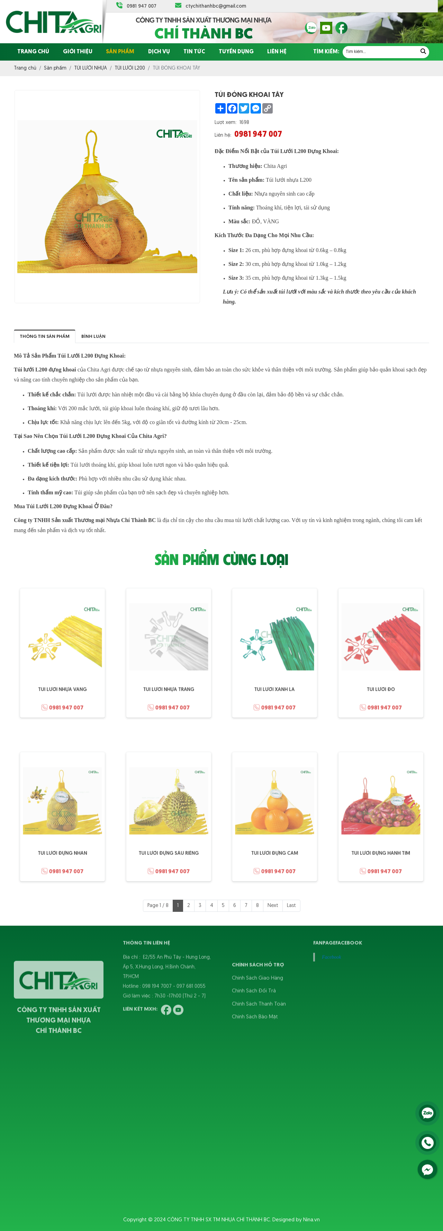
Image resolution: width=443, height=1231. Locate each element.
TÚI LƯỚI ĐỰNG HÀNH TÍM (381, 845)
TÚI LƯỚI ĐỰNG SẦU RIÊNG (168, 845)
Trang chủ (33, 52)
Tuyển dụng (236, 52)
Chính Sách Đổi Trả (254, 1007)
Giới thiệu (77, 52)
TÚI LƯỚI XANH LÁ (274, 682)
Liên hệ (277, 52)
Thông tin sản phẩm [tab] (45, 336)
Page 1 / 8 (158, 905)
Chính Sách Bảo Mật (255, 1033)
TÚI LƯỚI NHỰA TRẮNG (168, 682)
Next (273, 905)
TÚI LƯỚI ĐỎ (381, 682)
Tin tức (194, 52)
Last (291, 905)
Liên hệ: (223, 135)
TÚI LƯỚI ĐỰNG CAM (274, 845)
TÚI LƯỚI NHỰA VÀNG (62, 682)
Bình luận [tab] (93, 336)
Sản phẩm (120, 52)
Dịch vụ (159, 52)
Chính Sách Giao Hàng (257, 994)
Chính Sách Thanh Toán (259, 1020)
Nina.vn (311, 1220)
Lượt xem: (225, 122)
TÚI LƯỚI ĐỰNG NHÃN (62, 845)
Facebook (331, 940)
